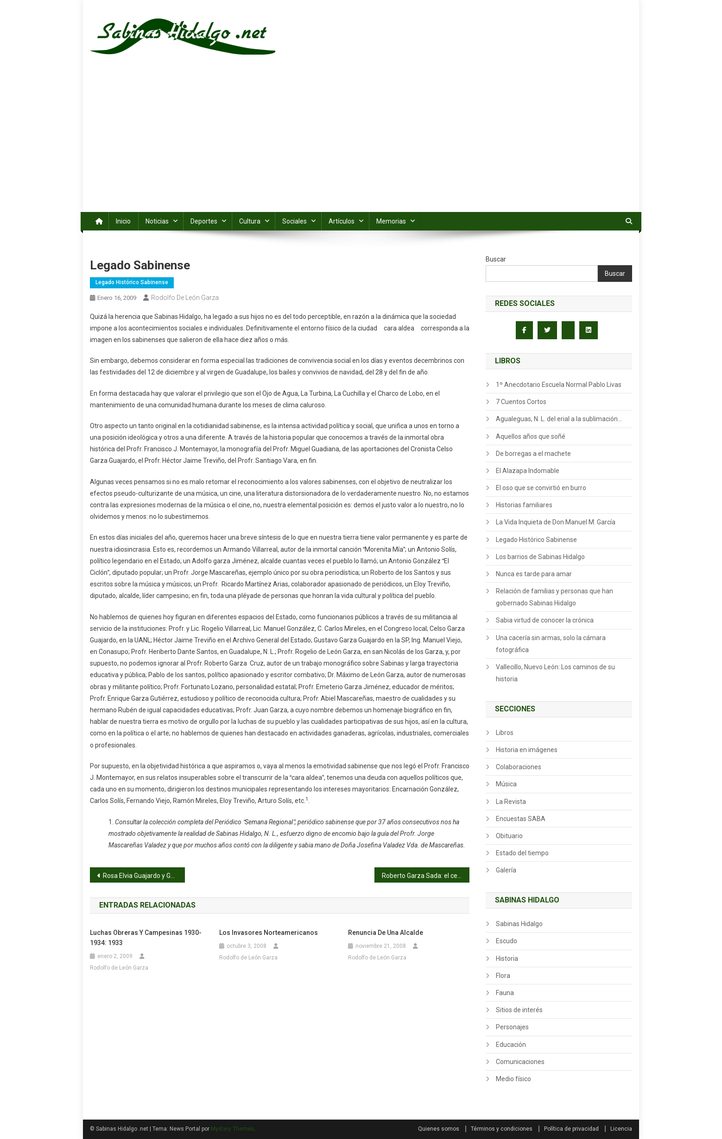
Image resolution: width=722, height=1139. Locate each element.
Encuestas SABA (520, 818)
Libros (504, 732)
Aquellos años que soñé (530, 436)
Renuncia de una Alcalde (385, 932)
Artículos (342, 221)
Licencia (621, 1129)
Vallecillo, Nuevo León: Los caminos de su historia (555, 673)
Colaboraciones (518, 767)
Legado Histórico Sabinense (131, 282)
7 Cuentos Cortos (521, 401)
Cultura (249, 221)
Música (506, 784)
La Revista (511, 801)
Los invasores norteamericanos (268, 932)
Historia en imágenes (526, 749)
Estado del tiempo (522, 853)
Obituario (509, 836)
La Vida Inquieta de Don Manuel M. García (555, 522)
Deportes (203, 221)
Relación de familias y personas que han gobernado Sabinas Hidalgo (554, 597)
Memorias (391, 221)
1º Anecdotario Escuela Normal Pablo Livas (558, 384)
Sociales (294, 221)
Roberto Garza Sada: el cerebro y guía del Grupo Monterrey (425, 875)
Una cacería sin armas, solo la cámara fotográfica (551, 644)
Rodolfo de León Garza (185, 297)
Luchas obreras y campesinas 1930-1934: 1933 (146, 937)
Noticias (157, 221)
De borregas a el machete (533, 453)
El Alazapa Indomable (527, 470)
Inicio (123, 221)
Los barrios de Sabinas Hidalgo (540, 556)
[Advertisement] (361, 142)
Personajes (512, 1027)
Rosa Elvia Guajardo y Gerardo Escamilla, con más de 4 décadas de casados (144, 875)
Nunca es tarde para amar (534, 574)
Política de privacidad (571, 1129)
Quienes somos (438, 1129)
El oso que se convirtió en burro (541, 488)
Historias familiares (524, 505)
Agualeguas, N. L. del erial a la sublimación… (559, 419)
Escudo (506, 941)
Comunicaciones (520, 1061)
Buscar (496, 259)
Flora (503, 975)
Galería (506, 870)
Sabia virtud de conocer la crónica (545, 620)
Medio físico (513, 1079)
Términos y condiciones (501, 1129)
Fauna (505, 992)
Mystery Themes (232, 1129)
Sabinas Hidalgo (519, 923)
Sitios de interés (519, 1010)
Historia (507, 958)
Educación (511, 1044)
